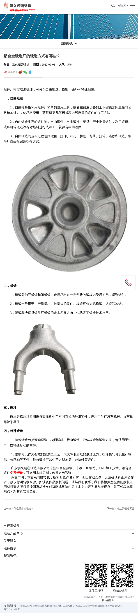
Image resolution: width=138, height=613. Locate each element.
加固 (47, 605)
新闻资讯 (10, 556)
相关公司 (122, 5)
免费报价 (16, 473)
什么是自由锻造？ (24, 508)
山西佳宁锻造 (90, 605)
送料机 (58, 605)
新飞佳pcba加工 (12, 609)
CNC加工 (77, 605)
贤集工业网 (26, 605)
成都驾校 (102, 605)
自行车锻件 (12, 526)
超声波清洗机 (114, 605)
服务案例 (10, 548)
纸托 (52, 605)
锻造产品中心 (13, 533)
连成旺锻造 (38, 605)
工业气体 (67, 605)
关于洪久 (10, 541)
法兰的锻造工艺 (125, 508)
